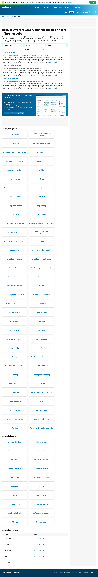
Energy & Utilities (14, 469)
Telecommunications (41, 419)
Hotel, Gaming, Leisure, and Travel (41, 268)
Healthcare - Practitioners (41, 259)
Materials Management (14, 339)
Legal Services (41, 312)
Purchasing (42, 383)
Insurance (41, 277)
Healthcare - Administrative (42, 250)
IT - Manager (41, 303)
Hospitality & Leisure (41, 477)
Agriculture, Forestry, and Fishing (15, 152)
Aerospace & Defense (14, 442)
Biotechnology (14, 179)
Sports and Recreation (15, 419)
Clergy (41, 179)
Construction (14, 460)
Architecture (41, 152)
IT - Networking (14, 312)
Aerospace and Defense (41, 143)
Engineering (41, 206)
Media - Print (14, 348)
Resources (69, 7)
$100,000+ (37, 563)
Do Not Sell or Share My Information (87, 572)
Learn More (70, 2)
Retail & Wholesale (14, 513)
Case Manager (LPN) (9, 53)
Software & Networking (41, 513)
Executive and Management (15, 223)
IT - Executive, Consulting (15, 303)
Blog (66, 12)
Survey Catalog (58, 7)
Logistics (41, 321)
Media (14, 495)
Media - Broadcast (41, 339)
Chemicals (41, 451)
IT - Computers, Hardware (14, 294)
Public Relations (15, 383)
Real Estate (15, 392)
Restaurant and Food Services (41, 392)
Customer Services (14, 197)
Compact (42, 49)
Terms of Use (74, 572)
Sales (41, 401)
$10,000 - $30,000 (39, 538)
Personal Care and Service (14, 366)
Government (41, 241)
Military (41, 348)
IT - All (41, 286)
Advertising (15, 143)
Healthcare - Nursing (14, 259)
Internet (41, 486)
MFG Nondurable (15, 504)
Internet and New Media (14, 286)
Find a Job (78, 7)
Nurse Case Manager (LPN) (11, 79)
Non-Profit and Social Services (41, 357)
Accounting (15, 134)
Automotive (41, 161)
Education (41, 197)
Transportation (41, 522)
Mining (14, 357)
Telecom (15, 522)
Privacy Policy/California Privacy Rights (61, 572)
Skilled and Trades (41, 410)
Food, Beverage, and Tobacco (14, 241)
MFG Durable (41, 495)
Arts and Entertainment (14, 161)
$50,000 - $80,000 (39, 550)
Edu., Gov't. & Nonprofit (41, 460)
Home (2, 16)
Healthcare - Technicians (15, 268)
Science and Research (14, 410)
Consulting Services (42, 188)
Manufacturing (14, 330)
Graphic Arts (14, 250)
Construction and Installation (14, 188)
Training (15, 428)
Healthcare (15, 477)
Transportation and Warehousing (41, 428)
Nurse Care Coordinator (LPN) (12, 66)
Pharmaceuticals (41, 366)
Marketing (41, 330)
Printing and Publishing (41, 375)
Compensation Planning (82, 12)
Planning (14, 375)
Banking (41, 170)
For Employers (46, 7)
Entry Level (15, 214)
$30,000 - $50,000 (39, 544)
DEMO (71, 12)
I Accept (93, 2)
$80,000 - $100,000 (39, 556)
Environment (41, 214)
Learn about (14, 113)
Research (8, 16)
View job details (52, 62)
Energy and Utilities (15, 206)
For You (37, 7)
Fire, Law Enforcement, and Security (41, 232)
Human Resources (14, 277)
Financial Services (14, 232)
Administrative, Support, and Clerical (41, 134)
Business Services (14, 451)
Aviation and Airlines (14, 170)
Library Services (14, 321)
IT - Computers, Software (42, 294)
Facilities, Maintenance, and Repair (41, 223)
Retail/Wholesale (14, 401)
